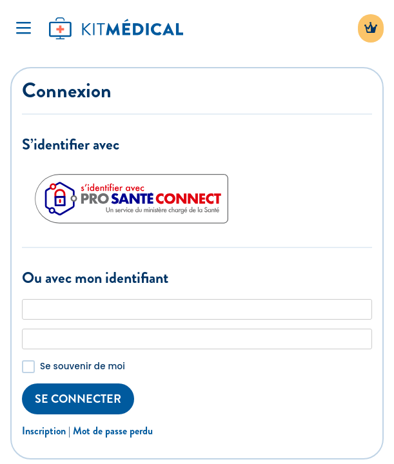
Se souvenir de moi (82, 366)
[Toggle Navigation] (23, 28)
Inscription (44, 430)
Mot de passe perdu (113, 430)
